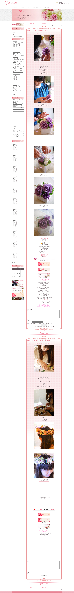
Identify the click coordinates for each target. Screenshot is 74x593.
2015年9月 (14, 201)
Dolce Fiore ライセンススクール (17, 42)
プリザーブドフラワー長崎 (16, 52)
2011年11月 (14, 252)
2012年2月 (14, 248)
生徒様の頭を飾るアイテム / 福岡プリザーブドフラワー (39, 340)
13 (17, 273)
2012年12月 (14, 237)
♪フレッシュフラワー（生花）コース (18, 70)
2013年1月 (14, 236)
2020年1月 (14, 144)
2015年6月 (14, 204)
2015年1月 (14, 210)
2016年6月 (14, 191)
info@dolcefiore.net (44, 255)
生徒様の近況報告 (15, 85)
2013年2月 (14, 235)
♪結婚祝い (14, 76)
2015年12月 (14, 198)
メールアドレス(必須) (14, 32)
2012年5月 (14, 245)
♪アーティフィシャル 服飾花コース (18, 64)
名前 (28, 319)
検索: (52, 25)
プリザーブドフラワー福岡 (32, 33)
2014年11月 (14, 212)
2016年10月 (14, 187)
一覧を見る (13, 94)
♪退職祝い (14, 78)
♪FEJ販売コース (37, 33)
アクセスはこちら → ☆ (44, 299)
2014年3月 (14, 221)
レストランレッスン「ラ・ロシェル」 (18, 91)
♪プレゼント (15, 75)
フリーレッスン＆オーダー (16, 74)
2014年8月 (14, 215)
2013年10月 (14, 226)
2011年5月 (14, 258)
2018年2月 (14, 169)
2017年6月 (14, 178)
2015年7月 (14, 203)
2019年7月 (14, 150)
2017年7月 (14, 177)
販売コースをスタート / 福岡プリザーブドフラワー (38, 30)
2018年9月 (14, 161)
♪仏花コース (15, 58)
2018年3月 (14, 168)
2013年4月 (14, 233)
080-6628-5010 (45, 256)
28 (19, 276)
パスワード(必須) (14, 34)
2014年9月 (14, 214)
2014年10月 (14, 213)
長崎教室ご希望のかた (16, 46)
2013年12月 (14, 224)
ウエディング (48, 343)
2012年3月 (14, 247)
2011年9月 (14, 254)
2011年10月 (14, 253)
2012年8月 (14, 242)
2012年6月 (14, 244)
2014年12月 (14, 211)
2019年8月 (14, 149)
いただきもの (14, 88)
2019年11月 (14, 146)
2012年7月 (14, 243)
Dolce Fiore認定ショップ (16, 43)
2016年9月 (14, 188)
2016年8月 (14, 189)
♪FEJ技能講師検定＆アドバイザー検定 (18, 59)
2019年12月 (14, 145)
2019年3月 (14, 155)
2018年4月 (14, 167)
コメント (28, 310)
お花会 (13, 87)
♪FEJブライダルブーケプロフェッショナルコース (41, 343)
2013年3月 (14, 234)
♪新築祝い (14, 77)
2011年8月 (14, 255)
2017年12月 (14, 171)
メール (28, 320)
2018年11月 (14, 159)
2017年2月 (14, 182)
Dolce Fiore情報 (15, 41)
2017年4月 (14, 180)
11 (14, 273)
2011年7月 (14, 256)
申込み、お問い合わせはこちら (44, 254)
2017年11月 (14, 172)
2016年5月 (14, 192)
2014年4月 (14, 220)
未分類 (13, 89)
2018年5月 (14, 166)
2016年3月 (14, 194)
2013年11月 (14, 225)
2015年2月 (14, 209)
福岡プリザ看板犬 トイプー (16, 86)
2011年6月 (14, 257)
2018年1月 (14, 170)
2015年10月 (14, 200)
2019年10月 (14, 147)
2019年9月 (14, 148)
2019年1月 (14, 157)
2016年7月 (14, 190)
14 (19, 273)
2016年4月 (14, 193)
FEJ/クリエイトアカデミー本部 (17, 90)
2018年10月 (14, 160)
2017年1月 (14, 183)
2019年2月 (14, 156)
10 (12, 273)
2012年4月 (14, 246)
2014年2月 (14, 222)
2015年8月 (14, 202)
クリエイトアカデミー (16, 63)
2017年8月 (14, 176)
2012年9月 (14, 241)
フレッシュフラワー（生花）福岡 (17, 51)
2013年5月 (14, 232)
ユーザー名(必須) (14, 30)
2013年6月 (14, 231)
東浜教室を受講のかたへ (16, 45)
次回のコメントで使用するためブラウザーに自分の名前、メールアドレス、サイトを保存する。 (41, 323)
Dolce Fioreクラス (15, 80)
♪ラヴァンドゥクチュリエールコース (18, 72)
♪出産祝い (14, 79)
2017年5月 (14, 179)
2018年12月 (14, 158)
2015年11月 (14, 199)
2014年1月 (14, 223)
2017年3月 (14, 181)
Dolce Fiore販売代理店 (16, 44)
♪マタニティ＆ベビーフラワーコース (18, 68)
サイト (28, 572)
